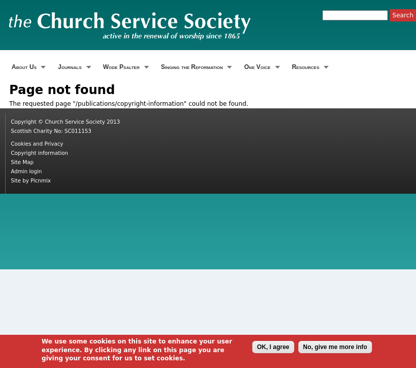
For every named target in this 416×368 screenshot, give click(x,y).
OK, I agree (273, 348)
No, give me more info (335, 348)
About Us (27, 67)
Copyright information (39, 153)
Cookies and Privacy (37, 144)
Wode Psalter (125, 67)
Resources (309, 67)
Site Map (22, 162)
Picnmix (41, 180)
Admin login (26, 171)
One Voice (260, 67)
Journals (73, 67)
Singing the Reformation (195, 67)
